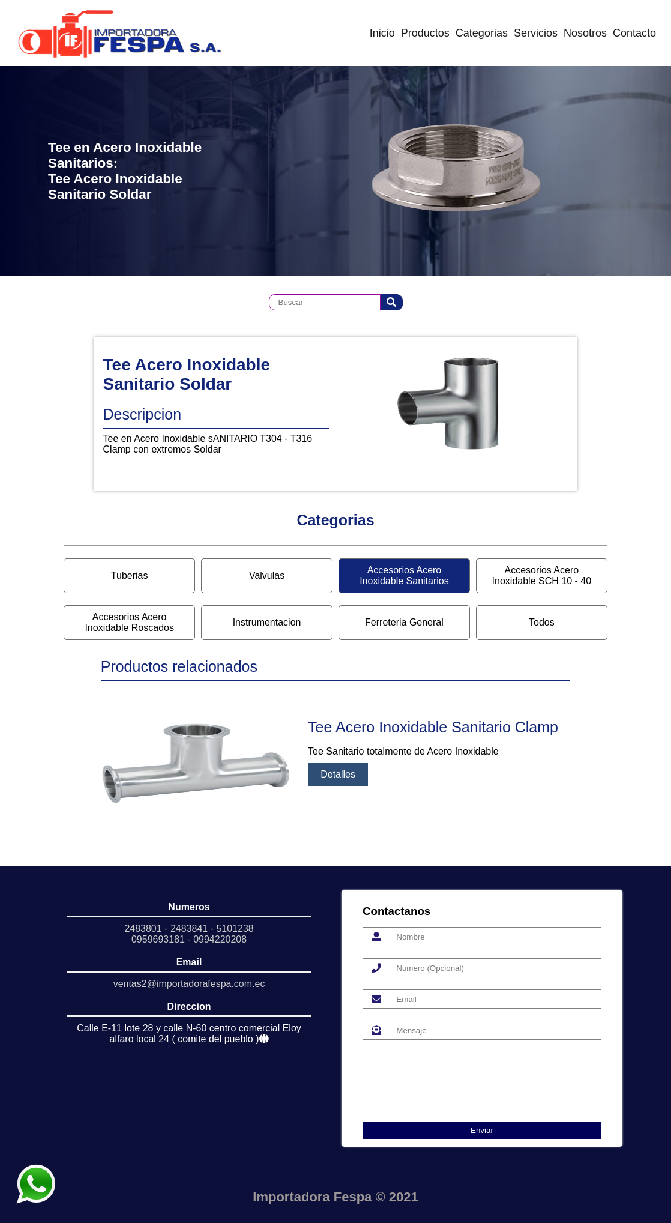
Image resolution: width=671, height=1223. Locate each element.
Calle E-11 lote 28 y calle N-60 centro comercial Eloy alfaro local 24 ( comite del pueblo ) (189, 1033)
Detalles (337, 774)
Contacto (634, 33)
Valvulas (266, 575)
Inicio (382, 33)
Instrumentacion (267, 622)
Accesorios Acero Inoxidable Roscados (129, 622)
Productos (425, 33)
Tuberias (129, 575)
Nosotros (585, 33)
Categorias (482, 33)
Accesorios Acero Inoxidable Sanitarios (404, 575)
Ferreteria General (404, 622)
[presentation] (454, 1075)
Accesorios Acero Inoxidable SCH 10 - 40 (541, 575)
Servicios (536, 33)
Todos (542, 622)
